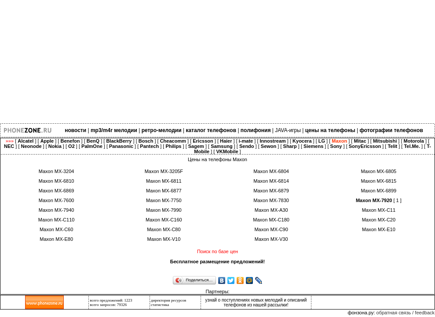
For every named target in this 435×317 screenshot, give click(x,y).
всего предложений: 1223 (111, 300)
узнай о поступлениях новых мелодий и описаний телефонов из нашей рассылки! (256, 302)
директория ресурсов (168, 300)
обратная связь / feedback (406, 312)
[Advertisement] (217, 61)
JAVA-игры (288, 130)
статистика (160, 304)
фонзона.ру (360, 312)
